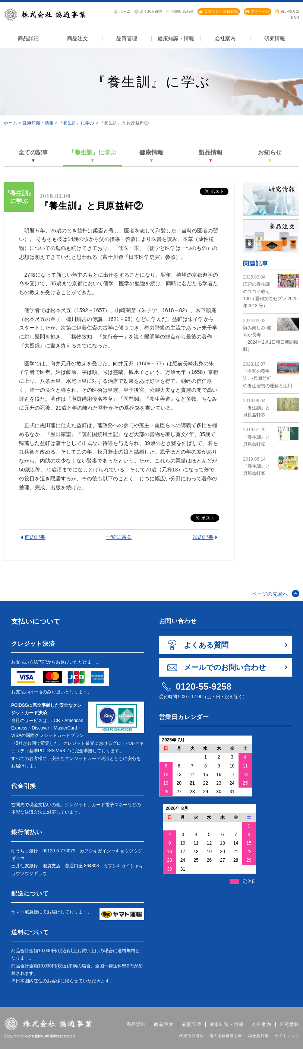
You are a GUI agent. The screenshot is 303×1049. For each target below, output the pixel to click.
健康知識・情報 (38, 122)
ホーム (124, 11)
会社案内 (262, 1024)
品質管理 (192, 1024)
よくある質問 (151, 11)
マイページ (259, 11)
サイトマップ (287, 1036)
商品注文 (164, 1024)
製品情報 (210, 156)
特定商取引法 (191, 1036)
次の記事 (203, 537)
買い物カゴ (290, 11)
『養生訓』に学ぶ (76, 122)
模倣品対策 (258, 1036)
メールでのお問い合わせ (225, 667)
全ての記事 (33, 156)
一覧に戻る (119, 537)
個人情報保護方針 (225, 1036)
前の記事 (35, 537)
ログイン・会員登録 (221, 11)
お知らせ (270, 156)
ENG (295, 18)
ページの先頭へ (270, 594)
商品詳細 (136, 1024)
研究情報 (289, 1024)
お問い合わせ (182, 11)
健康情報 (151, 156)
